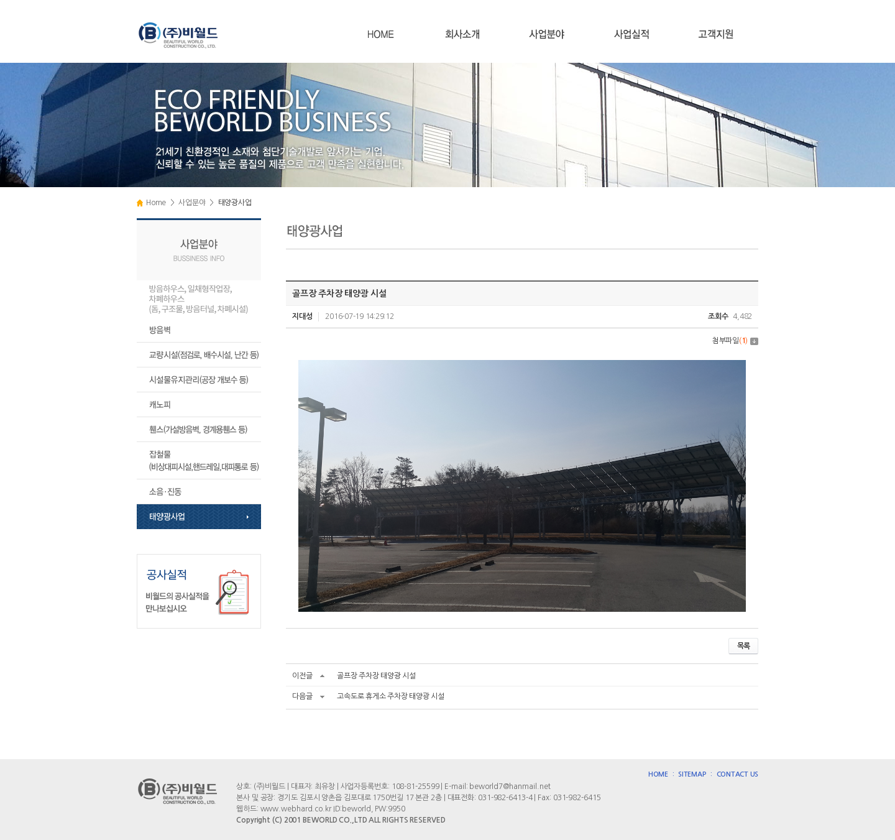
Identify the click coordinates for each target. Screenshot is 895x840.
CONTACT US (738, 774)
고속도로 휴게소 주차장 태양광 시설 (390, 696)
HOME (658, 774)
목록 (743, 646)
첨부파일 (735, 340)
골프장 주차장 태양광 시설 (376, 676)
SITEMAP (692, 774)
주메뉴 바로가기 (0, 0)
